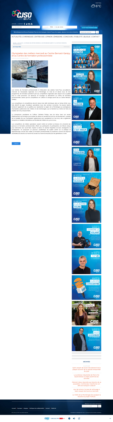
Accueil (14, 24)
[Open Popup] (79, 418)
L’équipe (26, 408)
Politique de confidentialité (37, 408)
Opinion (49, 37)
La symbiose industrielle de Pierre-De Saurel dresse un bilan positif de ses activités (86, 376)
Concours (68, 37)
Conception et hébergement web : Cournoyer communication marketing (85, 412)
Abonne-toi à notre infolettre (93, 403)
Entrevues (39, 37)
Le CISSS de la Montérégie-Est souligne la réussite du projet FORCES (86, 395)
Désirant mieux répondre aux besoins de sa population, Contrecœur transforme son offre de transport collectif (86, 383)
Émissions (58, 37)
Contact (20, 24)
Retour (16, 143)
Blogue (87, 37)
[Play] (69, 418)
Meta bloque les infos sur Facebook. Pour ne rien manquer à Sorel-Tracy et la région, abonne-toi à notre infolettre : (56, 32)
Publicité (78, 37)
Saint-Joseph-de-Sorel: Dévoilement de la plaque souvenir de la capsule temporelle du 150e (87, 369)
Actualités (17, 37)
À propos (19, 408)
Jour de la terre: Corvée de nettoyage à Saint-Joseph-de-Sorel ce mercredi (86, 390)
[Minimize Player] (110, 418)
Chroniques (28, 37)
